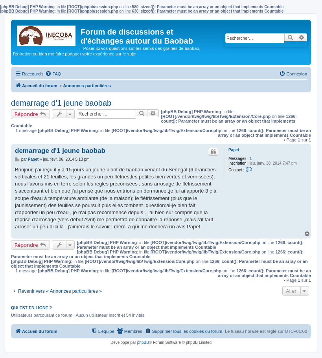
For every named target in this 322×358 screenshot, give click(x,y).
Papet (233, 150)
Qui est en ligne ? (31, 307)
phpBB (143, 342)
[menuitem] (53, 74)
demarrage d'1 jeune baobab (61, 103)
